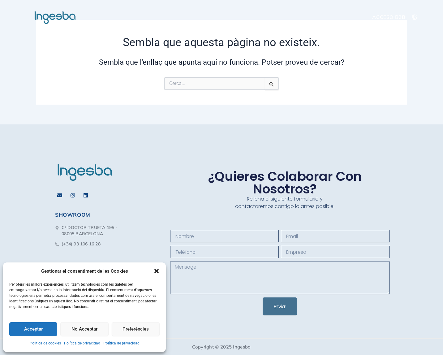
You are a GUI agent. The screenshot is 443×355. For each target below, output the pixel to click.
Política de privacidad (82, 343)
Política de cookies (45, 343)
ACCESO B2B (388, 17)
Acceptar (33, 329)
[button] (156, 271)
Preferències (136, 329)
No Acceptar (84, 329)
